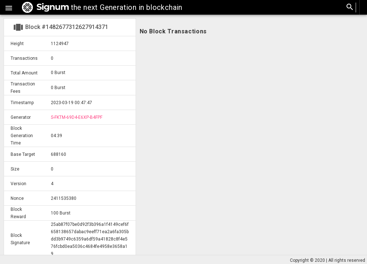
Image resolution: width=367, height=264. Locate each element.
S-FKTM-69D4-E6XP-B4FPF (76, 117)
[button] (9, 7)
